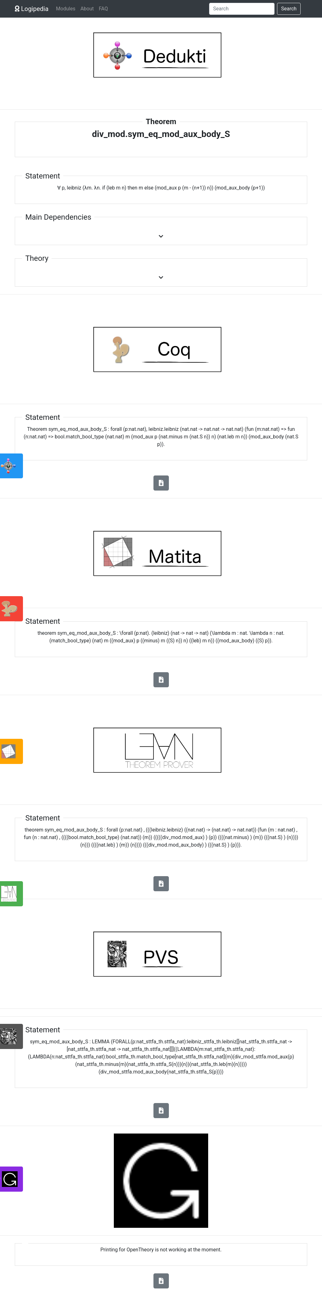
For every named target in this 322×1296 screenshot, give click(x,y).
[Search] (242, 9)
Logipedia (31, 9)
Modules (65, 9)
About (87, 9)
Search (289, 9)
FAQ (103, 9)
